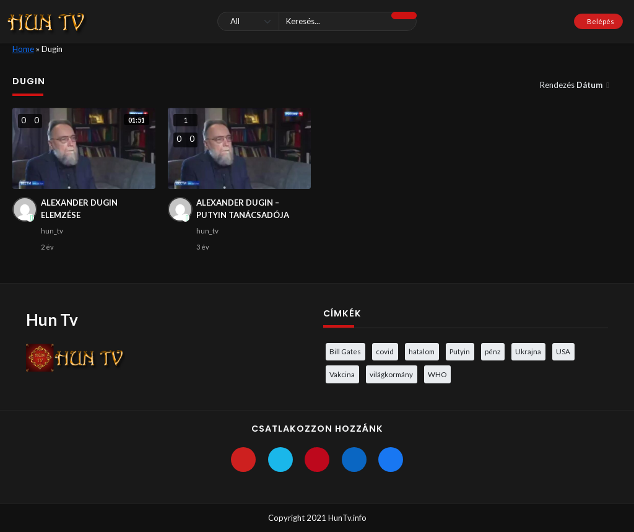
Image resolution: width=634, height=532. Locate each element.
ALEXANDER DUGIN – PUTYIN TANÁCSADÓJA (242, 209)
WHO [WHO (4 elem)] (437, 374)
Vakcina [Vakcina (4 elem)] (342, 374)
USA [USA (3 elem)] (563, 351)
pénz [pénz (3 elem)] (492, 351)
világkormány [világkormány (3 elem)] (391, 374)
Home (23, 49)
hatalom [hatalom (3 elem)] (422, 351)
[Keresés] (317, 21)
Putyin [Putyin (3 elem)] (459, 351)
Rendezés (572, 85)
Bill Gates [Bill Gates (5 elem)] (345, 351)
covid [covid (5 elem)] (385, 351)
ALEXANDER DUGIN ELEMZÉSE (79, 209)
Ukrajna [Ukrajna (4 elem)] (528, 351)
